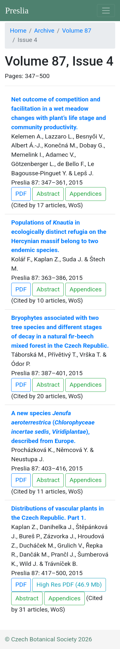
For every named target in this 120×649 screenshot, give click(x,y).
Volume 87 (76, 30)
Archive (44, 30)
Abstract (48, 193)
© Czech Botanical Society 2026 (48, 639)
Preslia (16, 10)
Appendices (85, 193)
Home (18, 30)
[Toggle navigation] (106, 10)
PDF (21, 193)
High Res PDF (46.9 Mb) (69, 584)
